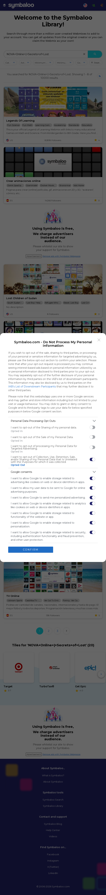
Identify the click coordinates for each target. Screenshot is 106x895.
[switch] (92, 427)
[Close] (99, 340)
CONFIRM (30, 549)
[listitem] (53, 421)
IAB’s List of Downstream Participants (32, 386)
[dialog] (53, 447)
